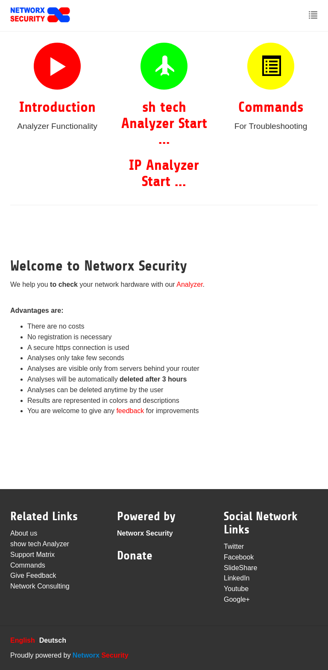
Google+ (237, 599)
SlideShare (240, 567)
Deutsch (52, 640)
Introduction (57, 107)
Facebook (239, 557)
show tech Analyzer (39, 544)
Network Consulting (40, 586)
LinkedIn (237, 578)
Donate (134, 555)
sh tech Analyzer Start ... (164, 123)
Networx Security (145, 533)
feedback (130, 410)
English (22, 640)
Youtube (236, 588)
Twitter (234, 546)
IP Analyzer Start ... (164, 173)
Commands (270, 107)
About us (23, 533)
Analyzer (189, 284)
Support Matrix (32, 554)
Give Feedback (33, 575)
